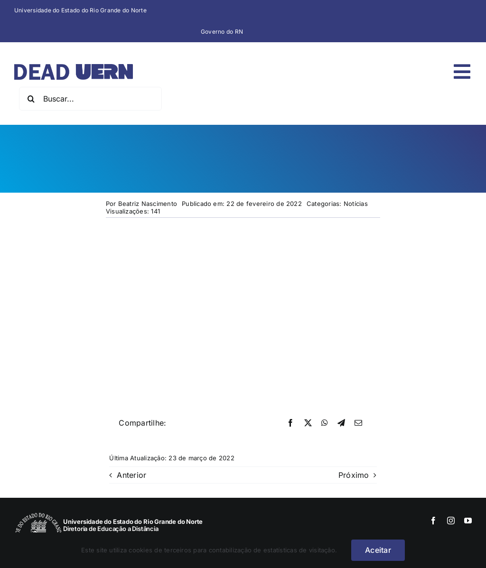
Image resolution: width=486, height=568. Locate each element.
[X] (308, 423)
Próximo (353, 475)
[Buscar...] (90, 99)
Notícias (356, 203)
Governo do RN (222, 31)
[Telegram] (341, 423)
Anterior (131, 475)
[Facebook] (290, 423)
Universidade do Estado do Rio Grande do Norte (80, 10)
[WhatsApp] (325, 423)
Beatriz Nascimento (147, 203)
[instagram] (451, 520)
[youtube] (468, 520)
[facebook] (433, 520)
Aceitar (378, 550)
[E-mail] (358, 423)
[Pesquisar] (31, 99)
